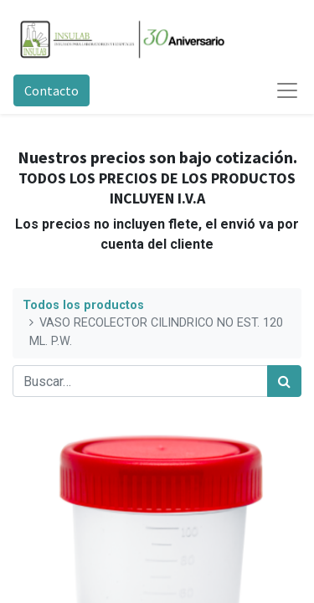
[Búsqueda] (284, 381)
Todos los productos (83, 305)
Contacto (51, 90)
